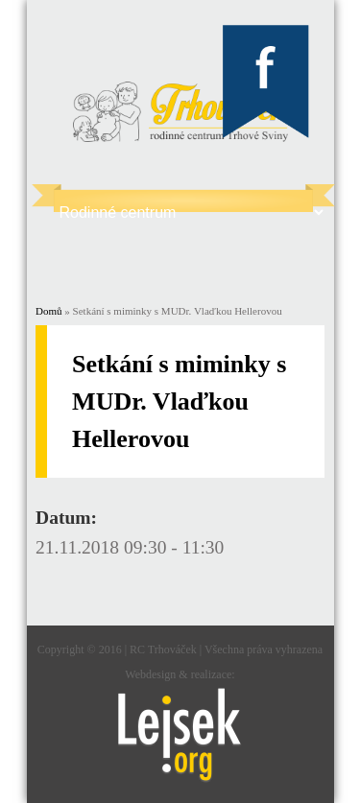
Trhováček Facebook (266, 82)
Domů (49, 311)
